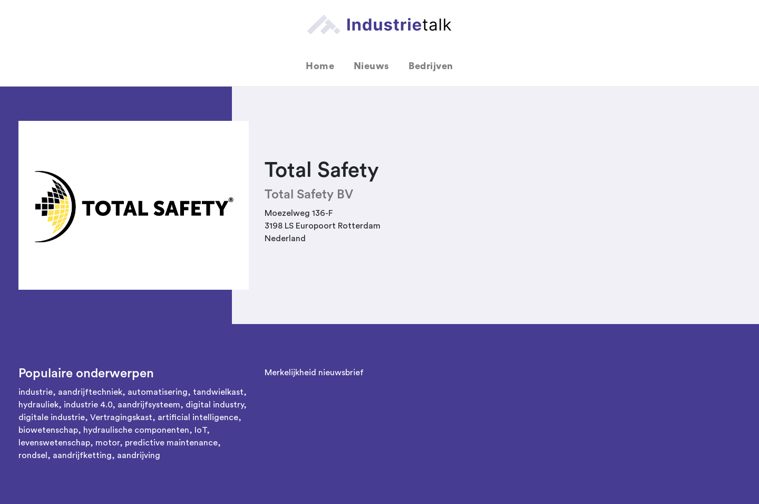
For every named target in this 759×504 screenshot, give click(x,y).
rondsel (32, 455)
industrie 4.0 (88, 405)
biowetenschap (48, 430)
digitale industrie (51, 417)
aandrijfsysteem (149, 405)
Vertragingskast (121, 417)
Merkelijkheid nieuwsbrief (314, 372)
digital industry (215, 405)
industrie (35, 392)
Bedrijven (430, 66)
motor (107, 443)
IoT (200, 430)
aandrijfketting (82, 455)
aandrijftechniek (90, 392)
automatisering (158, 392)
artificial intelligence (198, 417)
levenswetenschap (54, 443)
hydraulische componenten (136, 430)
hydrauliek (38, 405)
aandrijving (138, 455)
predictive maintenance (171, 443)
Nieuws (372, 66)
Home (320, 66)
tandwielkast (218, 392)
